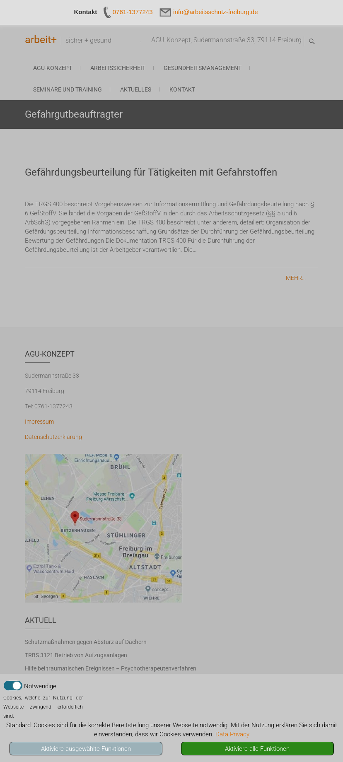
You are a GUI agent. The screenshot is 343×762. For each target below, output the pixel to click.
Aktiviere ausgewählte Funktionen (86, 748)
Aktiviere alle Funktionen (257, 748)
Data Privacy (232, 734)
